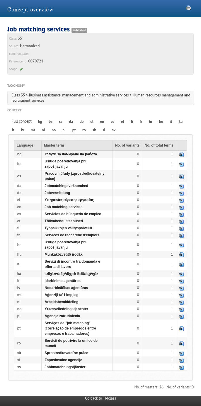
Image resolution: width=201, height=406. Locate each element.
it (171, 121)
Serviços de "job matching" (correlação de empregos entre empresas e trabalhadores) (70, 328)
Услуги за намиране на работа (71, 154)
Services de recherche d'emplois (72, 235)
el (91, 121)
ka (181, 121)
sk (94, 130)
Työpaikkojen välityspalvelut (68, 228)
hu (161, 121)
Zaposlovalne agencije (63, 360)
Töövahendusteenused (64, 221)
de (82, 121)
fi (132, 121)
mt (33, 130)
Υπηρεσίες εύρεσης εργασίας (69, 200)
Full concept (22, 121)
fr (141, 121)
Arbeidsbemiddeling (61, 302)
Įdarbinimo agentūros (63, 281)
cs (60, 121)
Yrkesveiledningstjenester (66, 309)
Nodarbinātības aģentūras (66, 288)
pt (74, 130)
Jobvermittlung (57, 193)
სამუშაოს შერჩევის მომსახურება (71, 274)
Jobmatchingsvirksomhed (66, 186)
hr (150, 121)
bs (50, 121)
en (102, 121)
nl (43, 130)
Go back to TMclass (100, 398)
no (54, 130)
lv (22, 130)
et (122, 121)
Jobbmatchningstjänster (65, 367)
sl (104, 130)
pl (64, 130)
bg (40, 121)
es (112, 121)
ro (84, 130)
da (71, 121)
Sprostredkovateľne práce (66, 353)
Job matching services (63, 207)
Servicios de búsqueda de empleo (73, 214)
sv (113, 130)
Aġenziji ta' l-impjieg (62, 295)
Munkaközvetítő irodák (63, 254)
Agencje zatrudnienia (62, 316)
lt (13, 130)
